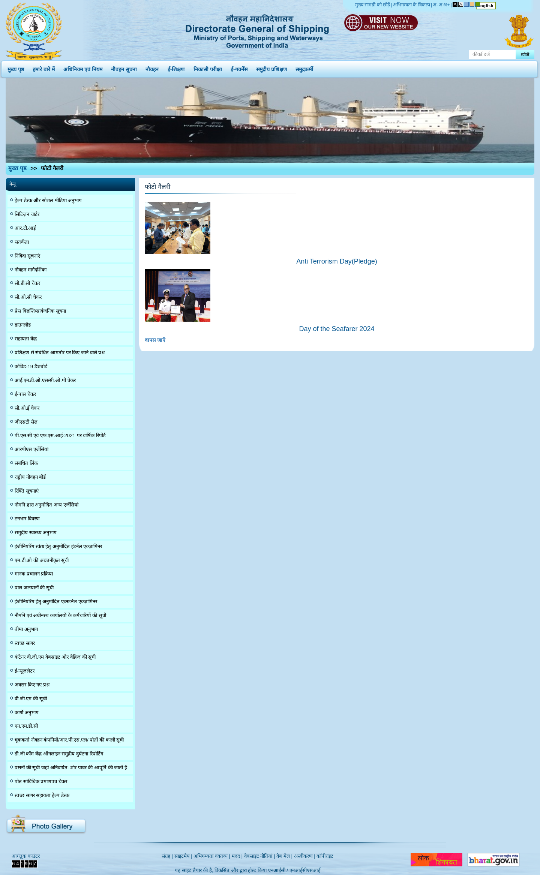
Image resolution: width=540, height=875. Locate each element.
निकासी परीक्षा (208, 67)
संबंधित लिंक (26, 463)
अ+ (446, 4)
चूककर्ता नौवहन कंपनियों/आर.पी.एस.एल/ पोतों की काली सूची (69, 740)
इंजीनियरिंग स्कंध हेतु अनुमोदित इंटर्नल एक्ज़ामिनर (58, 546)
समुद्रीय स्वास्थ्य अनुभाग (35, 532)
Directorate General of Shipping (258, 30)
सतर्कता (22, 242)
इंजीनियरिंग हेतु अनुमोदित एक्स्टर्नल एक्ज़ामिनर (56, 601)
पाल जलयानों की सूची (34, 587)
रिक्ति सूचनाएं (27, 491)
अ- (435, 4)
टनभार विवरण (27, 518)
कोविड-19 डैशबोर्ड (31, 366)
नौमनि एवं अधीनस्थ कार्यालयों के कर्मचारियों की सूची (60, 615)
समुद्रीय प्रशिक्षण (271, 67)
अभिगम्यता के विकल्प (411, 4)
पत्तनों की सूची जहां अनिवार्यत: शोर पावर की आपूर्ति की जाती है (71, 767)
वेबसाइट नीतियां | (259, 856)
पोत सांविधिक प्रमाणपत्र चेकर (41, 781)
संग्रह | (167, 856)
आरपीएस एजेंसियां (31, 449)
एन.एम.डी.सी (26, 726)
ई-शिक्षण (176, 67)
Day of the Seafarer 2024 (336, 329)
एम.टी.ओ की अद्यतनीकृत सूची (42, 560)
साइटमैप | (183, 856)
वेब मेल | (284, 856)
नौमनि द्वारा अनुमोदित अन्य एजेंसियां (46, 505)
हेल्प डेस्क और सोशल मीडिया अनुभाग (48, 200)
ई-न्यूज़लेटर (24, 671)
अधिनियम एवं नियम (82, 67)
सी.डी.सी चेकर (27, 283)
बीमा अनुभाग (26, 629)
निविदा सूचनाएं (27, 256)
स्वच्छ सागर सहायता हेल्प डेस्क (42, 795)
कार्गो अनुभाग (26, 712)
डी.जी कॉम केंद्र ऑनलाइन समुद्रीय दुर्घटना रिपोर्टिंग (59, 754)
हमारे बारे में (44, 67)
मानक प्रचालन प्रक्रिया (34, 574)
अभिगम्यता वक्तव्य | (212, 856)
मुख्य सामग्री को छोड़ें (372, 4)
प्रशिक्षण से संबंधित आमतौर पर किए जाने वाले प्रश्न (60, 352)
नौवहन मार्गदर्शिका (30, 270)
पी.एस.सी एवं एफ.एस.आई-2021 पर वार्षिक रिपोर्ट (60, 435)
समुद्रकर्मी (304, 67)
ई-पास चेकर (25, 394)
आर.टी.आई (25, 228)
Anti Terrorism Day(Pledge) (336, 261)
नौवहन (152, 67)
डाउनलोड (23, 325)
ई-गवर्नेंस (239, 67)
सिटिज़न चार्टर (27, 214)
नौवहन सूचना (124, 67)
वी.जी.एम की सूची (31, 698)
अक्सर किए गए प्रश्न (32, 685)
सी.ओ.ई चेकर (27, 408)
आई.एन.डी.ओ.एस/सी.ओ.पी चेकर (45, 380)
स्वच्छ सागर (25, 643)
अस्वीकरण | (304, 856)
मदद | (237, 856)
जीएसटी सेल (26, 422)
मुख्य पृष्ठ (16, 67)
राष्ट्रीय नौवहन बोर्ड (30, 477)
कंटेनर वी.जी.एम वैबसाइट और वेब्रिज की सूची (55, 657)
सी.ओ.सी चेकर (28, 297)
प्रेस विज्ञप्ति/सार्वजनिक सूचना (40, 311)
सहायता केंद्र (26, 339)
